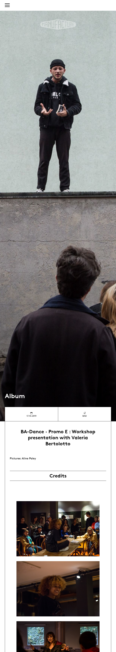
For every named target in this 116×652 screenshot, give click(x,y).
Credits (58, 476)
